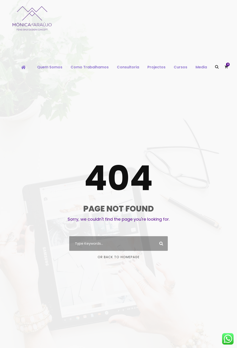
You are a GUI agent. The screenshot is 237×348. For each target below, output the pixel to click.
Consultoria (128, 67)
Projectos (156, 67)
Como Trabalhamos (90, 67)
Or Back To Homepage (119, 257)
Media (201, 67)
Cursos (180, 67)
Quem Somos (49, 67)
